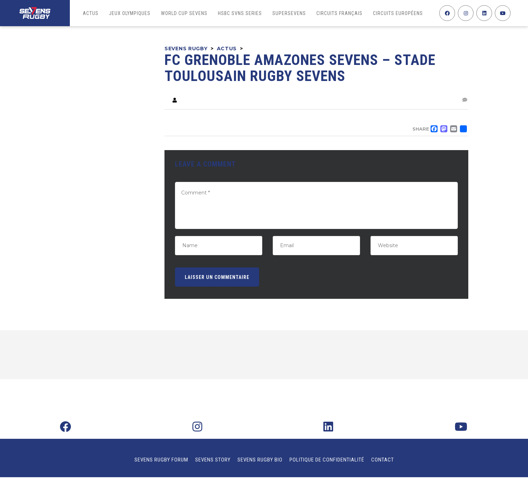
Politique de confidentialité (326, 460)
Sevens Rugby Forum (161, 460)
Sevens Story (212, 460)
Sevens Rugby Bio (260, 460)
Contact (382, 460)
